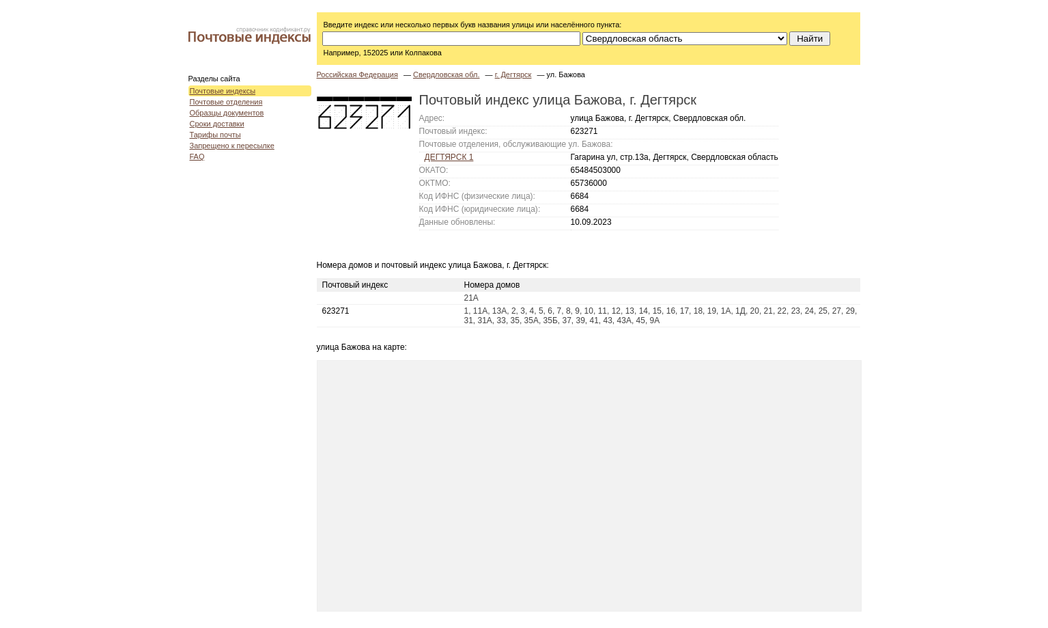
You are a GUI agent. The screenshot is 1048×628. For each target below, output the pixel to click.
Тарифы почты (215, 135)
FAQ (197, 156)
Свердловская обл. (446, 74)
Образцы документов (227, 113)
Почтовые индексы (223, 91)
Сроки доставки (217, 124)
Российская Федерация (357, 74)
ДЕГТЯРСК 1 (449, 157)
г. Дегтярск (513, 74)
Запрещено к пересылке (232, 145)
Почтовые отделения (226, 102)
